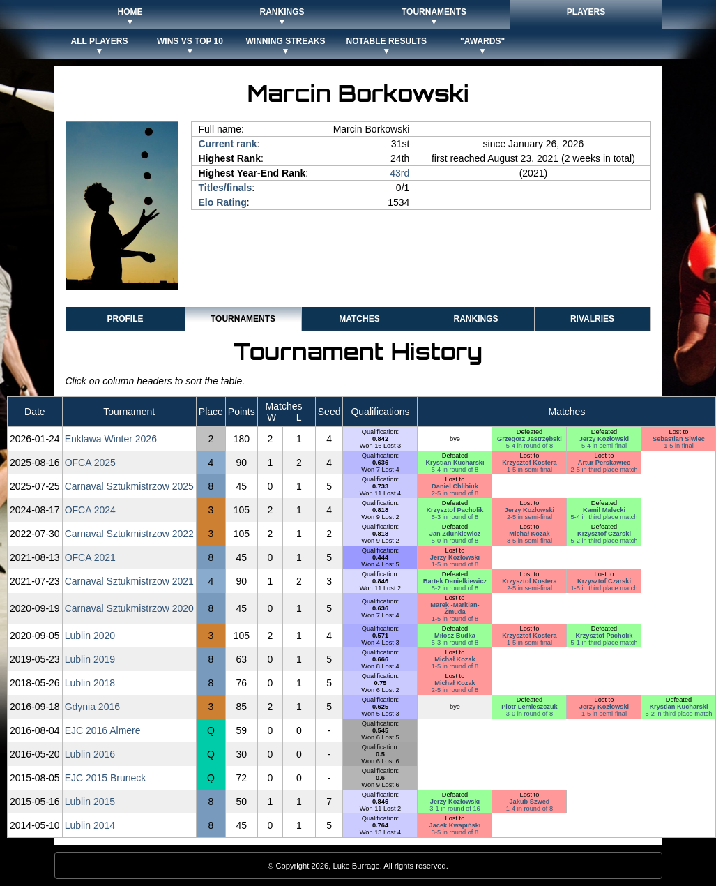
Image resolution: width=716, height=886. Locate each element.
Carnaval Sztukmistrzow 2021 (129, 581)
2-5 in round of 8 (455, 493)
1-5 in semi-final (529, 469)
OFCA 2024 (90, 510)
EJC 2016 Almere (103, 730)
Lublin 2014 (90, 825)
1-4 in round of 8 (529, 808)
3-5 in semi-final (529, 540)
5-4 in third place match (603, 516)
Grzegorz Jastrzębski (529, 438)
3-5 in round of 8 (455, 832)
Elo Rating (223, 202)
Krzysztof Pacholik (454, 509)
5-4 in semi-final (604, 445)
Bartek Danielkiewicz (455, 581)
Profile (125, 319)
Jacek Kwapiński (455, 825)
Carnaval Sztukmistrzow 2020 (129, 608)
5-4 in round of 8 (529, 445)
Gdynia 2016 (92, 706)
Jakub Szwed (529, 801)
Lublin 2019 (90, 659)
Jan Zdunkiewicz (454, 533)
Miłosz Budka (454, 635)
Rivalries (592, 319)
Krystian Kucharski (454, 462)
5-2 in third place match (603, 540)
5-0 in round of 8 (455, 540)
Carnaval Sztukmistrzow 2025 (129, 486)
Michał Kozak (529, 533)
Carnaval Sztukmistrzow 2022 (129, 533)
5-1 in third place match (603, 642)
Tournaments (243, 319)
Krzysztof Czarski (604, 533)
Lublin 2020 (90, 635)
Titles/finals (225, 187)
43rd (399, 173)
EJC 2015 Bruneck (105, 777)
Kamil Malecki (604, 509)
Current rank (228, 143)
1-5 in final (679, 445)
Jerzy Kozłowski (604, 438)
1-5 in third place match (603, 588)
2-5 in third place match (603, 469)
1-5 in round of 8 (455, 564)
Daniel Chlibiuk (455, 486)
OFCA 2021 (90, 557)
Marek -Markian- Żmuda (454, 608)
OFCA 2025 (90, 462)
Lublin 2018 (90, 683)
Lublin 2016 (90, 754)
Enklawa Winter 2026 (111, 438)
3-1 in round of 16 (454, 808)
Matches (359, 319)
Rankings (475, 319)
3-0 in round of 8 (529, 713)
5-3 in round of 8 (455, 516)
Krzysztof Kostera (529, 462)
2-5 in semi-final (529, 516)
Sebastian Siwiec (679, 438)
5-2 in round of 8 (455, 588)
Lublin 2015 (90, 801)
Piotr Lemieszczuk (529, 706)
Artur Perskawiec (604, 462)
